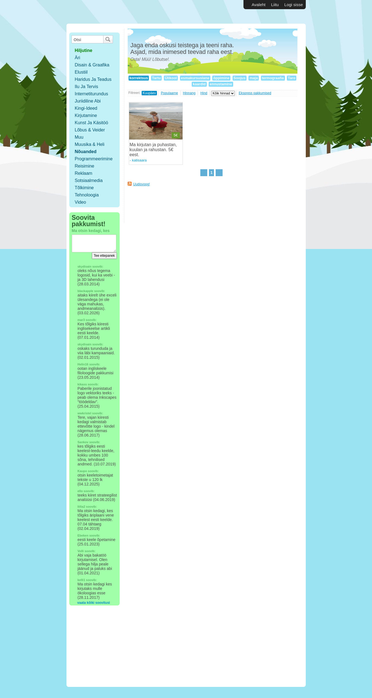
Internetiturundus (91, 93)
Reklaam (83, 173)
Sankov (83, 442)
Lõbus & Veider (90, 130)
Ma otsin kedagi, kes (91, 230)
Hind (203, 93)
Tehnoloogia (87, 195)
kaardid (199, 84)
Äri (77, 57)
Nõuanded (86, 151)
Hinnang (189, 93)
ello (80, 491)
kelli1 (81, 580)
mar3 (81, 319)
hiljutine (83, 50)
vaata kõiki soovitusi (93, 603)
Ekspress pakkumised (255, 93)
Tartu (156, 78)
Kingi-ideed (86, 108)
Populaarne (169, 93)
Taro (291, 78)
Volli (81, 551)
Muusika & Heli (90, 144)
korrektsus (139, 78)
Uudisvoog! (141, 184)
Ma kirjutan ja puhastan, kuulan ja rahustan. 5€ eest (153, 149)
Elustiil (81, 72)
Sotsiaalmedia (89, 180)
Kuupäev (149, 93)
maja (253, 78)
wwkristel (85, 413)
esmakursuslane (195, 78)
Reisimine (84, 166)
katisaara (139, 160)
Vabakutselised (99, 12)
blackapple (85, 291)
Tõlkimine (84, 187)
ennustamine (221, 84)
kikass (82, 384)
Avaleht (259, 4)
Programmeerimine (94, 158)
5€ (176, 135)
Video (80, 202)
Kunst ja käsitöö (91, 122)
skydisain (85, 266)
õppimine (221, 78)
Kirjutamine (86, 115)
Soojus (240, 78)
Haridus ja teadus (93, 79)
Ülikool (171, 78)
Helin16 (83, 364)
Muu (79, 137)
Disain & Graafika (92, 65)
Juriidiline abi (88, 101)
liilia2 (81, 506)
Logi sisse (293, 4)
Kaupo (82, 471)
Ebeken (83, 535)
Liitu (275, 4)
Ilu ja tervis (86, 86)
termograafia (273, 78)
